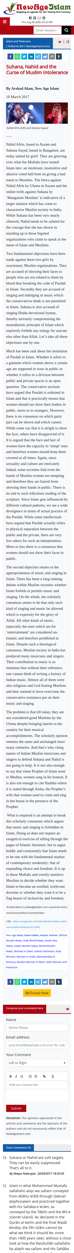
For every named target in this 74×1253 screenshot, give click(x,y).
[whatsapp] (17, 56)
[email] (52, 56)
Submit (16, 1108)
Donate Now (37, 993)
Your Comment (18, 1054)
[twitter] (24, 56)
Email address (18, 1037)
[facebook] (10, 56)
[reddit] (45, 56)
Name (11, 1019)
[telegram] (38, 56)
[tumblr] (59, 56)
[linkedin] (31, 56)
